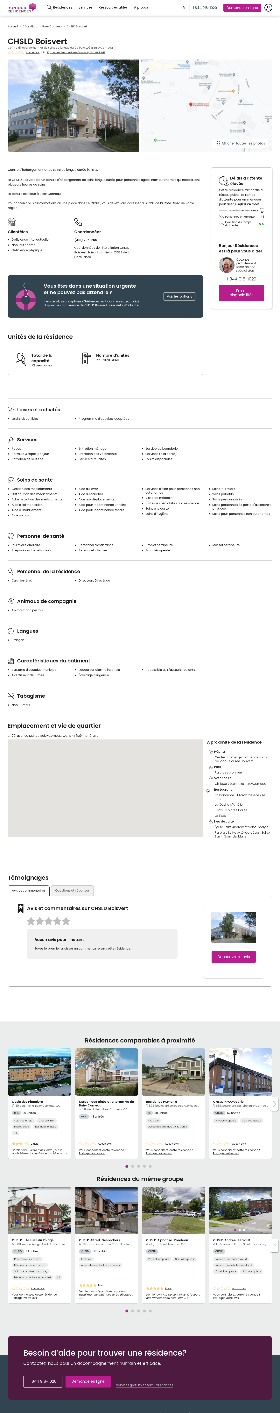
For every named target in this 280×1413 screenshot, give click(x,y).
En (184, 8)
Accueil (13, 26)
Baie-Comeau (52, 26)
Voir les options (179, 296)
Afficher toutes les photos (243, 143)
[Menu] (22, 8)
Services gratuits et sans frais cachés (144, 1383)
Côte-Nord (30, 26)
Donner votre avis (234, 954)
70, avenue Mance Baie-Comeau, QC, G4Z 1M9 (76, 52)
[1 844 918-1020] (205, 8)
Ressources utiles (113, 7)
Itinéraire (92, 735)
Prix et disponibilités (242, 293)
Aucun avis (32, 52)
